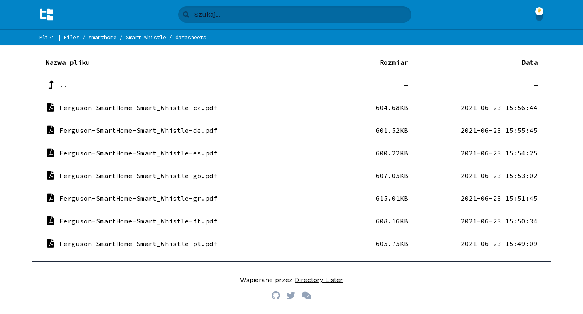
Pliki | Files (59, 37)
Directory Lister (319, 280)
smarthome (102, 37)
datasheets (190, 37)
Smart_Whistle (146, 37)
